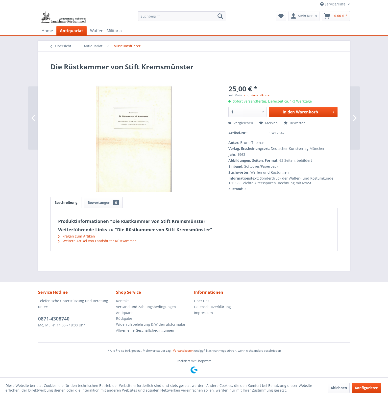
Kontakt (122, 300)
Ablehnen (339, 387)
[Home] (47, 30)
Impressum (203, 312)
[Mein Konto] (304, 16)
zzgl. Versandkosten (257, 95)
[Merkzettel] (281, 16)
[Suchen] (220, 16)
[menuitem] (181, 16)
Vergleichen (240, 123)
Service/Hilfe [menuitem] (333, 4)
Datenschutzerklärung (212, 306)
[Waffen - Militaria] (106, 30)
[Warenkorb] (336, 16)
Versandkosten (183, 350)
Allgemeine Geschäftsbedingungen (145, 330)
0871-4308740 (54, 319)
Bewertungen (103, 202)
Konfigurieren (366, 387)
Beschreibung (65, 202)
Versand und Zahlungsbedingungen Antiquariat (146, 309)
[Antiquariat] (71, 30)
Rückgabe (124, 318)
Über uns (201, 300)
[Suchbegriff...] (181, 16)
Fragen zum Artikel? (76, 236)
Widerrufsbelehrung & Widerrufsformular (151, 324)
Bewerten (295, 123)
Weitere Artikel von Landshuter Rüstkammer (97, 241)
